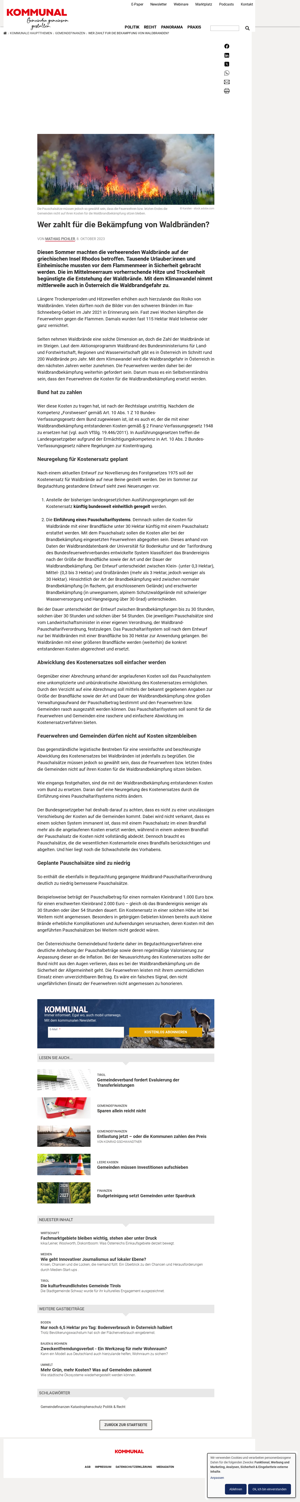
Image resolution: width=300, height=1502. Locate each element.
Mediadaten (165, 1466)
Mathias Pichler (60, 239)
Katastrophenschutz (86, 1407)
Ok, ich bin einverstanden (270, 1489)
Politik (132, 27)
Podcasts (226, 4)
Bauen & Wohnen (54, 1343)
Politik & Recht (114, 1407)
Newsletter (158, 4)
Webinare (181, 4)
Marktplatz (203, 4)
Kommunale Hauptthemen (31, 33)
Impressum (103, 1466)
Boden (46, 1322)
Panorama (172, 27)
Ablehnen (235, 1489)
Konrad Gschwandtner (123, 1141)
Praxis (194, 27)
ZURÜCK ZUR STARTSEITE (125, 1425)
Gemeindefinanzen (70, 33)
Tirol (101, 1075)
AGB (88, 1466)
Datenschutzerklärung (134, 1466)
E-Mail (53, 1029)
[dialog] (251, 1475)
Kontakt (247, 4)
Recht (150, 27)
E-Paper (137, 4)
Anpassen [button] (217, 1477)
